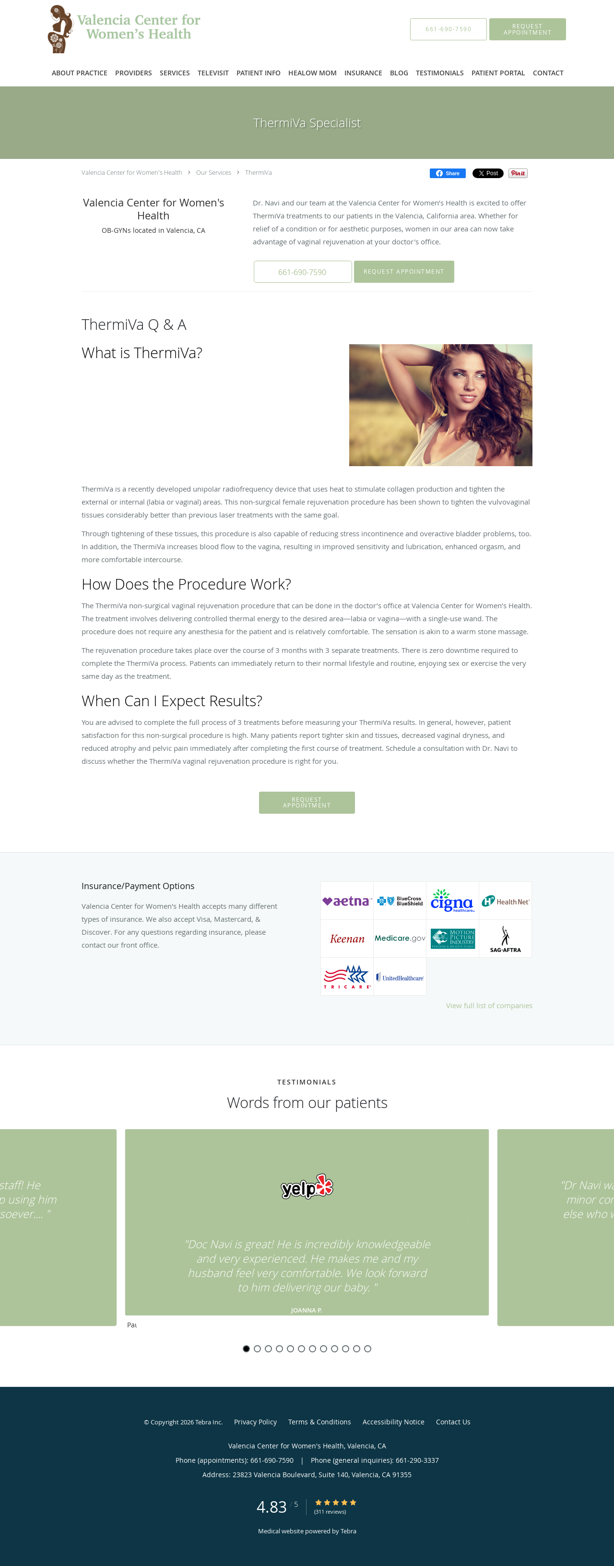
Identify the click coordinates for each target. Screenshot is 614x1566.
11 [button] (356, 1348)
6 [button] (301, 1348)
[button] (527, 29)
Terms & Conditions (319, 1421)
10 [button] (345, 1348)
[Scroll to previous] (151, 1223)
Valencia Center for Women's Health (132, 172)
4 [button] (279, 1348)
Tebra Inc (208, 1422)
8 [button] (323, 1348)
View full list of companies (489, 1005)
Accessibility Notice (394, 1421)
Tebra (348, 1531)
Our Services (213, 172)
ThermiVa (258, 172)
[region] (307, 1231)
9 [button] (334, 1348)
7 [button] (312, 1348)
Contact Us (453, 1421)
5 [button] (290, 1348)
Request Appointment (401, 271)
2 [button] (257, 1348)
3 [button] (268, 1348)
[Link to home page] (111, 29)
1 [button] (246, 1348)
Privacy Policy (255, 1421)
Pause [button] (132, 1325)
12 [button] (367, 1348)
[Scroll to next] (462, 1223)
